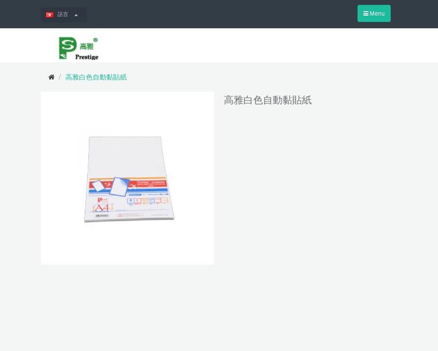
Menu (374, 13)
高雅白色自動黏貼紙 (96, 77)
